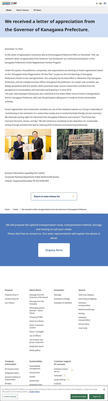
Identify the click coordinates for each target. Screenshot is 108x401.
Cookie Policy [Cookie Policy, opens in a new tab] (34, 392)
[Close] (104, 390)
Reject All (97, 397)
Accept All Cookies (79, 397)
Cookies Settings (9, 397)
